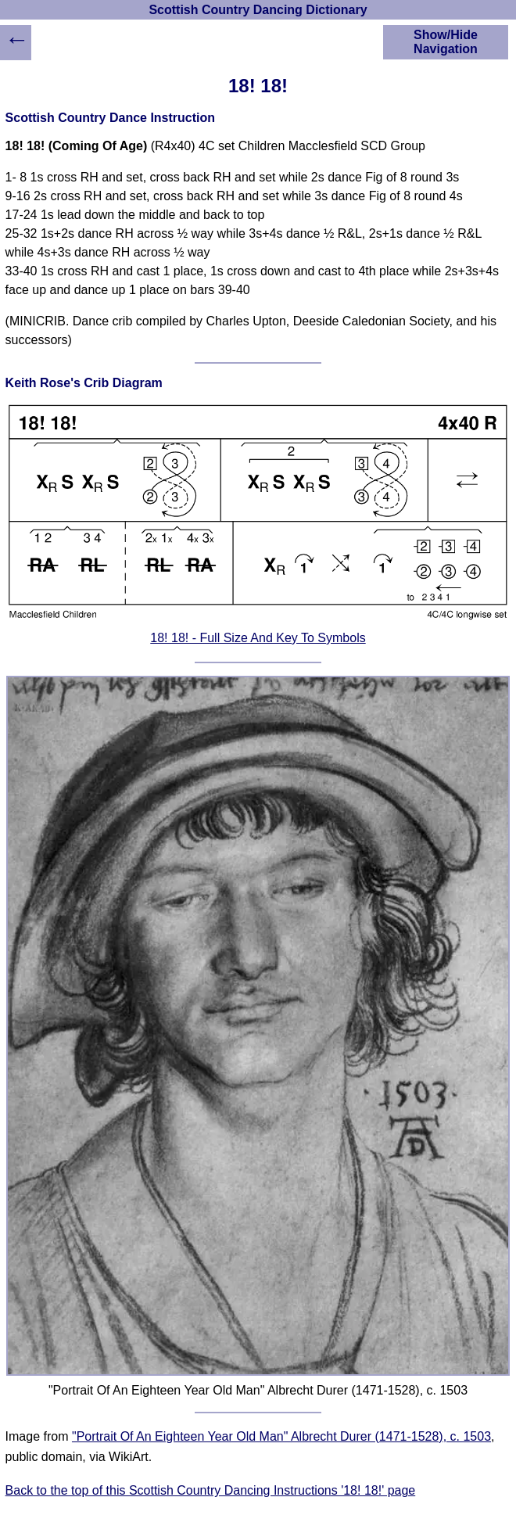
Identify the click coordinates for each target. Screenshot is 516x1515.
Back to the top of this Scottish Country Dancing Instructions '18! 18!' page (210, 1490)
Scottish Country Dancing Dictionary (258, 9)
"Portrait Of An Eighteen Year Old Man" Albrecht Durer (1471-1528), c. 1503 (281, 1436)
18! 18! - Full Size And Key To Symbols (257, 637)
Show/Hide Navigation (446, 42)
